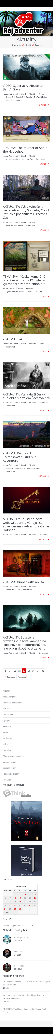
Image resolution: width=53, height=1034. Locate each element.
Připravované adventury (13, 756)
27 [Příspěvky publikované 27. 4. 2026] (5, 909)
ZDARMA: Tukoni (15, 339)
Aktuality (32, 94)
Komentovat (17, 100)
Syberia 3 (19, 97)
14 (29, 671)
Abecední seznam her (12, 703)
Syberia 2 (9, 97)
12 (19, 671)
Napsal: (10, 94)
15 (33, 671)
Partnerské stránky (11, 774)
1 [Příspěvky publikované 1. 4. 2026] (15, 894)
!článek (23, 94)
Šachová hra (43, 403)
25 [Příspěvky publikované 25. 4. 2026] (30, 905)
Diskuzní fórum (9, 768)
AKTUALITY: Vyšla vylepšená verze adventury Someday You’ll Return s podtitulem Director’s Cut (26, 212)
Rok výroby (8, 714)
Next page (22, 677)
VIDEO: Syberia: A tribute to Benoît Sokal (23, 87)
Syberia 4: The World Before (36, 97)
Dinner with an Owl (13, 590)
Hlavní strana (16, 45)
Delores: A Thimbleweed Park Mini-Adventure (23, 468)
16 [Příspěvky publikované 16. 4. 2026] (20, 901)
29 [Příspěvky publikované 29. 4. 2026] (15, 909)
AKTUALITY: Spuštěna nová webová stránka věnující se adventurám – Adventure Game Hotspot (26, 524)
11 (15, 671)
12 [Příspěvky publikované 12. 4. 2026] (35, 898)
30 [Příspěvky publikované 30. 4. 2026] (20, 909)
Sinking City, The (21, 937)
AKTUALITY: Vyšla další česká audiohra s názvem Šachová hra (26, 396)
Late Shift (18, 952)
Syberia (41, 94)
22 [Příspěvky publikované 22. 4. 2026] (15, 905)
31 (43, 671)
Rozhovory (7, 738)
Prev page (11, 677)
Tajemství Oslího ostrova (15, 292)
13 (24, 671)
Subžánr (6, 709)
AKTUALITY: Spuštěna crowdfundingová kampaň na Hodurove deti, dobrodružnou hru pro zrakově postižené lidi (24, 642)
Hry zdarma (8, 750)
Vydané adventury (11, 762)
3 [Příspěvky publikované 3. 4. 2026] (25, 894)
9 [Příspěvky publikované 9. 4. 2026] (20, 898)
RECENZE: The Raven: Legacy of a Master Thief (24, 1009)
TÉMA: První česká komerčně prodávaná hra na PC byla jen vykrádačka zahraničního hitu (25, 280)
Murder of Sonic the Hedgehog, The (19, 159)
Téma (29, 292)
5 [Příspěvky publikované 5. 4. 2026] (35, 894)
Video (8, 100)
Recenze (7, 726)
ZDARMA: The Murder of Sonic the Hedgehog (25, 149)
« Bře (6, 912)
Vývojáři (6, 720)
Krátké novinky (9, 697)
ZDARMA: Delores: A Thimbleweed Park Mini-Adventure (20, 457)
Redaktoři (7, 780)
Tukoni (41, 344)
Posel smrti (19, 966)
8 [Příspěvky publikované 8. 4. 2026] (15, 898)
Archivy (6, 925)
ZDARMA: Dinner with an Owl (24, 582)
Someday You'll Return (14, 225)
